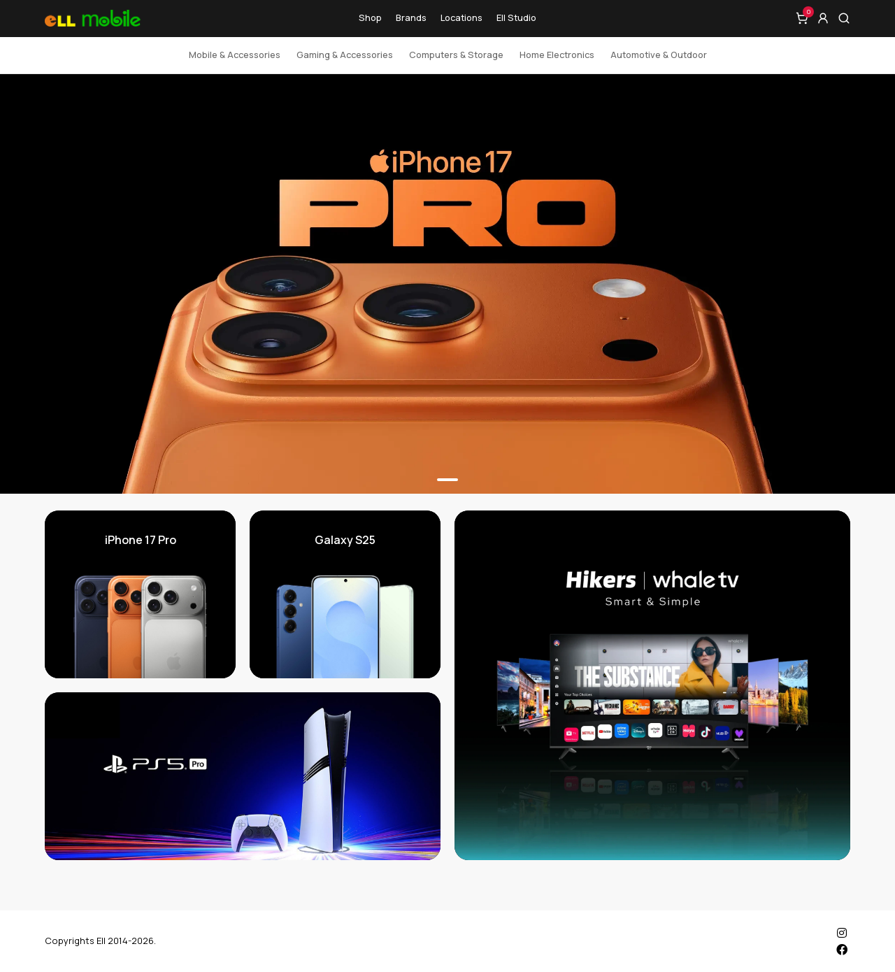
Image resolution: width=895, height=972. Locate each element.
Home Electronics (557, 54)
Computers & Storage (456, 54)
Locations (461, 17)
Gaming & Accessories (344, 54)
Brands (411, 17)
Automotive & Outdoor (658, 54)
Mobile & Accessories (234, 54)
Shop (370, 17)
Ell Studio (516, 17)
